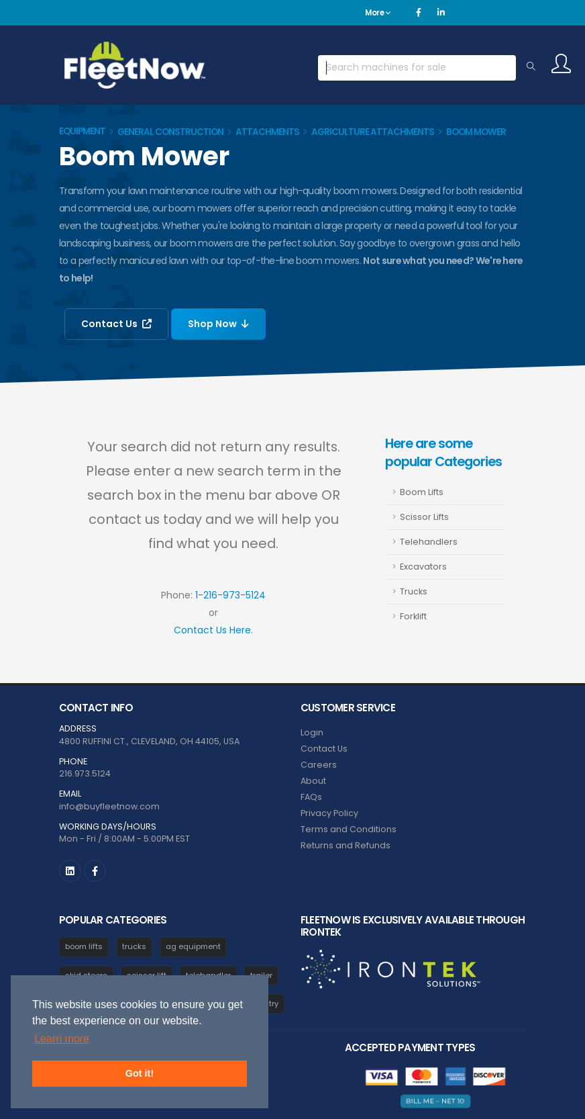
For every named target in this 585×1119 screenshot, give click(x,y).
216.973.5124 (85, 773)
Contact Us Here (212, 630)
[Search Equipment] (531, 67)
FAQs (311, 797)
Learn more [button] (61, 1038)
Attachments (267, 132)
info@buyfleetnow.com (109, 806)
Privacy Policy (329, 813)
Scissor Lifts (424, 517)
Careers (319, 764)
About (313, 781)
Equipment (82, 131)
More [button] (377, 12)
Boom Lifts (421, 492)
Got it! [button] (139, 1073)
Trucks (413, 591)
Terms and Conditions (348, 829)
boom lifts (84, 946)
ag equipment (193, 946)
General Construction (170, 132)
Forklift (413, 616)
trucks (134, 946)
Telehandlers (429, 541)
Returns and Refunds (345, 845)
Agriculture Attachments (372, 132)
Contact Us (116, 323)
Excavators (423, 566)
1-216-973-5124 (230, 595)
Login (312, 732)
